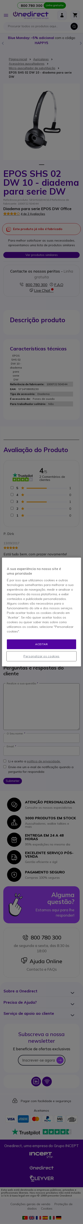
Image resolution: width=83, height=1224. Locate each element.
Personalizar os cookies (41, 656)
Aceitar (41, 644)
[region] (41, 612)
